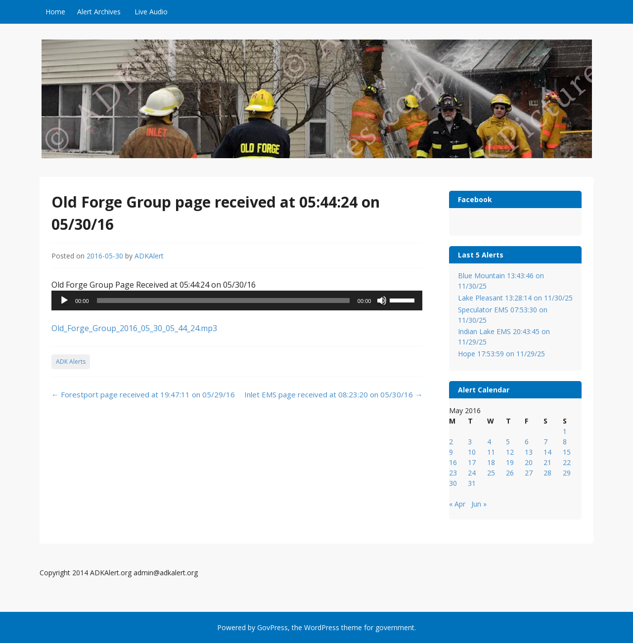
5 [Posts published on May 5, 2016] (508, 441)
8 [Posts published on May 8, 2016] (565, 441)
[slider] (223, 300)
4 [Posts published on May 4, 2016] (489, 441)
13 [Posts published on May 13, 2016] (529, 452)
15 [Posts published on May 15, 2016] (567, 452)
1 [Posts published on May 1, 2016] (565, 431)
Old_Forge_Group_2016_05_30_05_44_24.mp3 (134, 328)
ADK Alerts (71, 361)
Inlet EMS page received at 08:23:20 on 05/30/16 (333, 394)
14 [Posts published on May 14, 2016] (547, 452)
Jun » (479, 504)
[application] (236, 300)
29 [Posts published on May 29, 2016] (567, 472)
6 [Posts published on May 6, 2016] (527, 441)
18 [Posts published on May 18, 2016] (491, 462)
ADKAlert (149, 255)
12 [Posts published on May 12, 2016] (510, 452)
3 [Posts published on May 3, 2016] (470, 441)
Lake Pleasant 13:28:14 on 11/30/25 (515, 297)
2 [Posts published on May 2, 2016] (451, 441)
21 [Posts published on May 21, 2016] (547, 462)
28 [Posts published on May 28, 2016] (547, 472)
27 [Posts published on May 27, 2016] (529, 472)
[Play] (64, 300)
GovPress (272, 627)
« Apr (457, 504)
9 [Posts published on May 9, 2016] (451, 452)
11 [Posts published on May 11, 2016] (491, 452)
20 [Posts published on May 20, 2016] (529, 462)
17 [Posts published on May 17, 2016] (472, 462)
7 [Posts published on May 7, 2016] (545, 441)
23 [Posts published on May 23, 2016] (453, 472)
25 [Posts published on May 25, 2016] (491, 472)
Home (55, 11)
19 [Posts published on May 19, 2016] (510, 462)
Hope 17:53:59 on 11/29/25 (501, 353)
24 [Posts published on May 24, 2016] (472, 472)
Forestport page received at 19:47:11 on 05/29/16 (143, 394)
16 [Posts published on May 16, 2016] (453, 462)
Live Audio (151, 11)
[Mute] (382, 300)
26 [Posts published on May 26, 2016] (510, 472)
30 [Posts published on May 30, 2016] (453, 483)
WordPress (321, 627)
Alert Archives (99, 11)
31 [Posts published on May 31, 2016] (472, 483)
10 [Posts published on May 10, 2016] (472, 452)
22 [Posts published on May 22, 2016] (567, 462)
